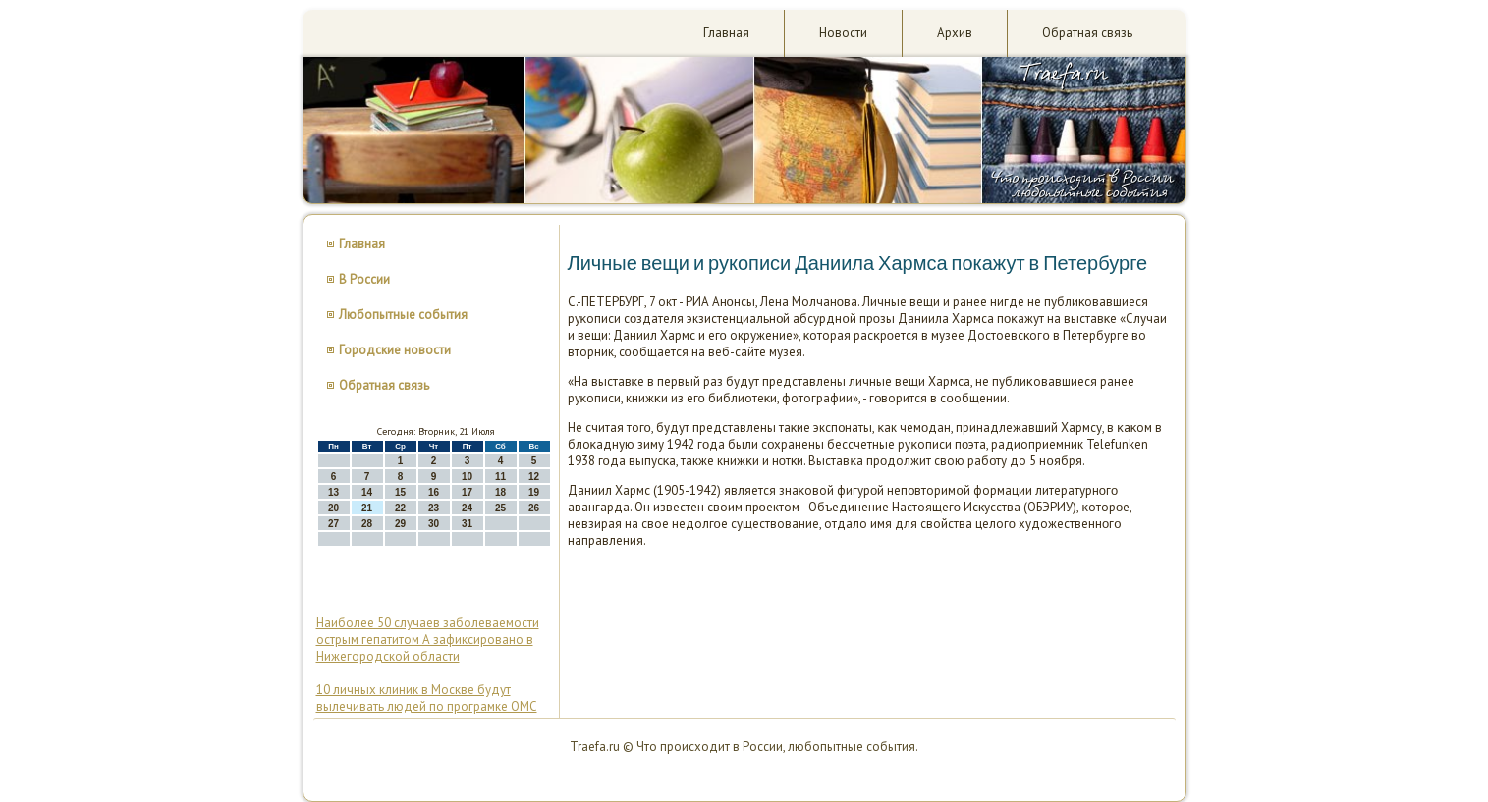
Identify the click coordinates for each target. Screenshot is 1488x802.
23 (433, 508)
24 (467, 508)
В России (364, 279)
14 (366, 492)
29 (400, 523)
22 (400, 508)
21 (366, 508)
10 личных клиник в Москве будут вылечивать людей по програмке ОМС (426, 698)
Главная (726, 33)
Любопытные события (403, 314)
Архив (954, 33)
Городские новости (395, 350)
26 (533, 508)
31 (467, 523)
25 (500, 508)
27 (333, 523)
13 (333, 492)
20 (333, 508)
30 (433, 523)
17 (467, 492)
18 (500, 492)
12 (533, 476)
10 (467, 476)
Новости (843, 33)
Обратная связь (1087, 33)
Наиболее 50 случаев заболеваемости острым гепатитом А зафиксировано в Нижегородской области (427, 640)
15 (400, 492)
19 (533, 492)
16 (433, 492)
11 (500, 476)
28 (366, 523)
